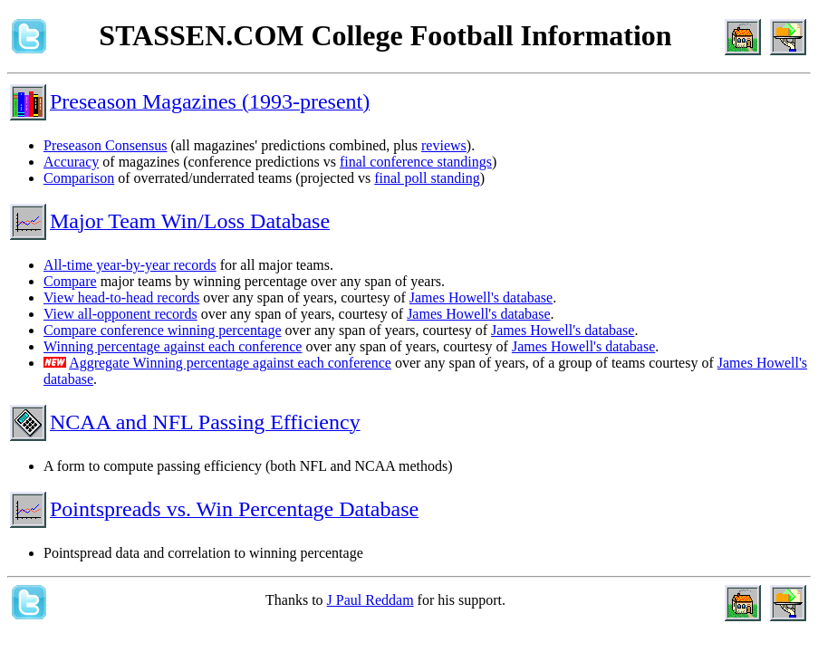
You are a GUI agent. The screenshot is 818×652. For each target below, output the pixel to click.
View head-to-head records (121, 297)
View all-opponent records (120, 313)
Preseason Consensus (105, 145)
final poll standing (426, 178)
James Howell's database (481, 297)
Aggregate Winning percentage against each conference (230, 362)
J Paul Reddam (370, 600)
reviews (444, 145)
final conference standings (416, 161)
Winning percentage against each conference (172, 346)
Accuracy (71, 161)
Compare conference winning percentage (162, 330)
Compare (70, 281)
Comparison (78, 178)
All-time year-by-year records (130, 265)
